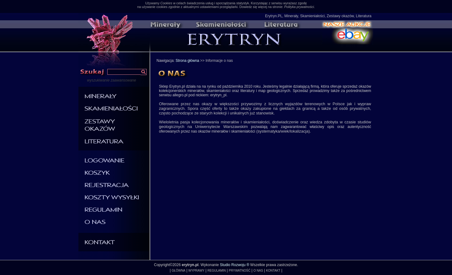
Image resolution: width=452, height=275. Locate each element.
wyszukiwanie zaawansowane (111, 80)
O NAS (258, 270)
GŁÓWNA (178, 270)
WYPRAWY (196, 270)
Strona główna (187, 60)
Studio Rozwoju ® (234, 265)
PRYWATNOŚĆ (239, 270)
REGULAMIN (217, 270)
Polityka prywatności (299, 7)
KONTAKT (273, 270)
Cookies (166, 3)
